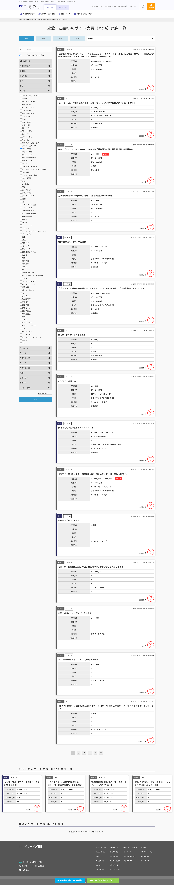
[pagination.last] (101, 753)
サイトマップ (145, 861)
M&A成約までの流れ (110, 6)
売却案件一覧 (114, 865)
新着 (26, 38)
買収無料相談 (114, 852)
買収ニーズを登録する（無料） (103, 880)
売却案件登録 (114, 856)
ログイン (143, 7)
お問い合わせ (100, 869)
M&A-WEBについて (97, 6)
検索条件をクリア (45, 393)
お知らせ (98, 865)
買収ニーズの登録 (48, 14)
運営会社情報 (145, 856)
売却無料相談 (114, 847)
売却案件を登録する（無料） (70, 880)
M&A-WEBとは (100, 852)
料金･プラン (66, 14)
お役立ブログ (127, 861)
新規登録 (151, 7)
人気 (60, 38)
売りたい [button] (63, 7)
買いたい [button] (50, 7)
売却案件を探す (29, 14)
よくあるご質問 (131, 6)
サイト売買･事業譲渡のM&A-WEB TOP (29, 19)
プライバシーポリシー (148, 852)
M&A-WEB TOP (101, 847)
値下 (77, 38)
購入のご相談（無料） (85, 14)
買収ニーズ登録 (115, 861)
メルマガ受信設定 (129, 856)
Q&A (97, 856)
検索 (35, 399)
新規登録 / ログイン (130, 847)
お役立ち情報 (122, 6)
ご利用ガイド (100, 861)
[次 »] (95, 753)
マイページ (127, 852)
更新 (43, 38)
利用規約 (143, 847)
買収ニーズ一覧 (115, 869)
